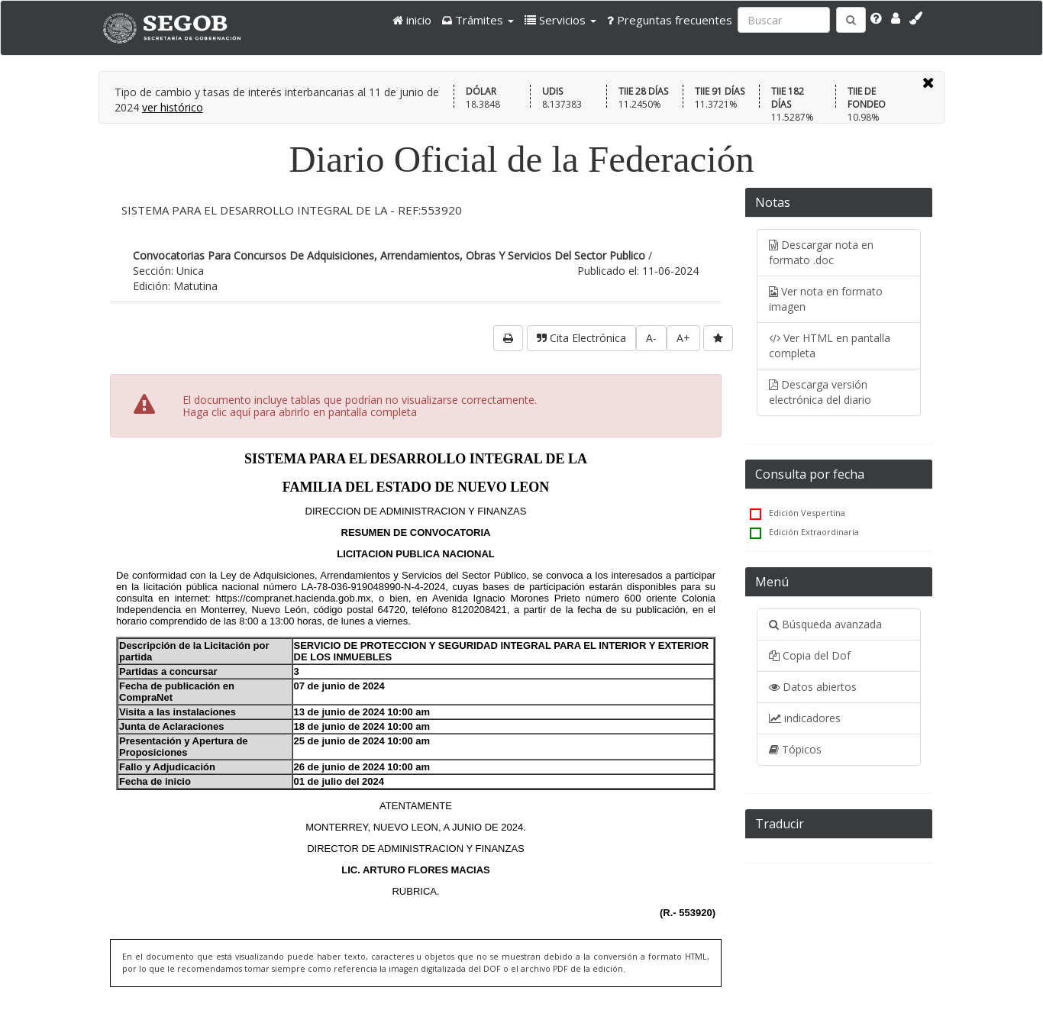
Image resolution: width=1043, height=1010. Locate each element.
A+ (683, 338)
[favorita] (718, 338)
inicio (411, 19)
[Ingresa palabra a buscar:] (784, 20)
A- (651, 338)
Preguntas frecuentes (669, 19)
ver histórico (172, 107)
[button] (478, 20)
